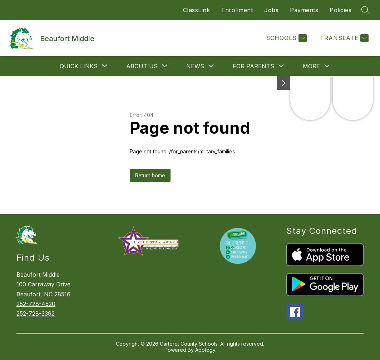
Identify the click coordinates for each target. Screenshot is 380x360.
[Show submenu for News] (195, 66)
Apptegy (205, 350)
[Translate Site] (343, 38)
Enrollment (237, 10)
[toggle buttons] (283, 83)
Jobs (271, 10)
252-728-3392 (35, 313)
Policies (340, 10)
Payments (304, 10)
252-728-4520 (35, 303)
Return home (150, 175)
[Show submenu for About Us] (142, 66)
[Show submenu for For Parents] (253, 66)
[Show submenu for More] (311, 66)
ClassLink (196, 10)
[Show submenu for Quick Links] (79, 66)
